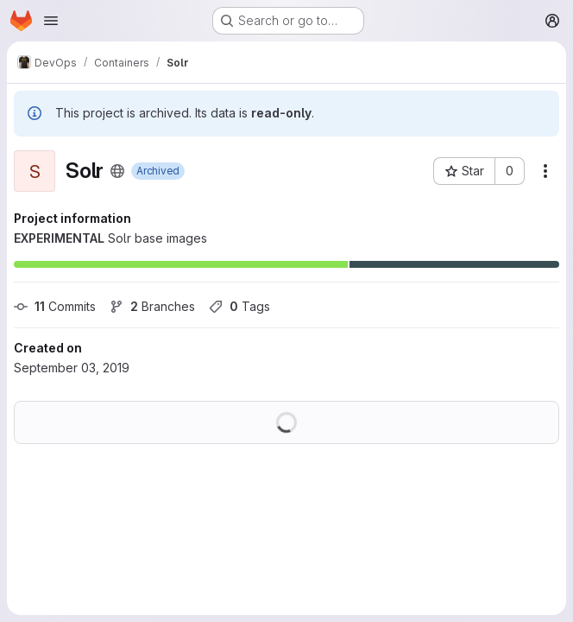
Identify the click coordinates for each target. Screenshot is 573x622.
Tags (239, 306)
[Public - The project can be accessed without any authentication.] (117, 171)
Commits (55, 306)
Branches (152, 306)
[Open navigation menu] (51, 21)
